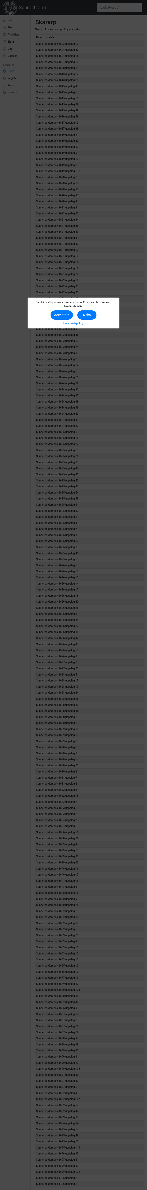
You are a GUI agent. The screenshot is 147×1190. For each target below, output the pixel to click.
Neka (87, 315)
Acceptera (61, 315)
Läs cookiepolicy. (73, 323)
